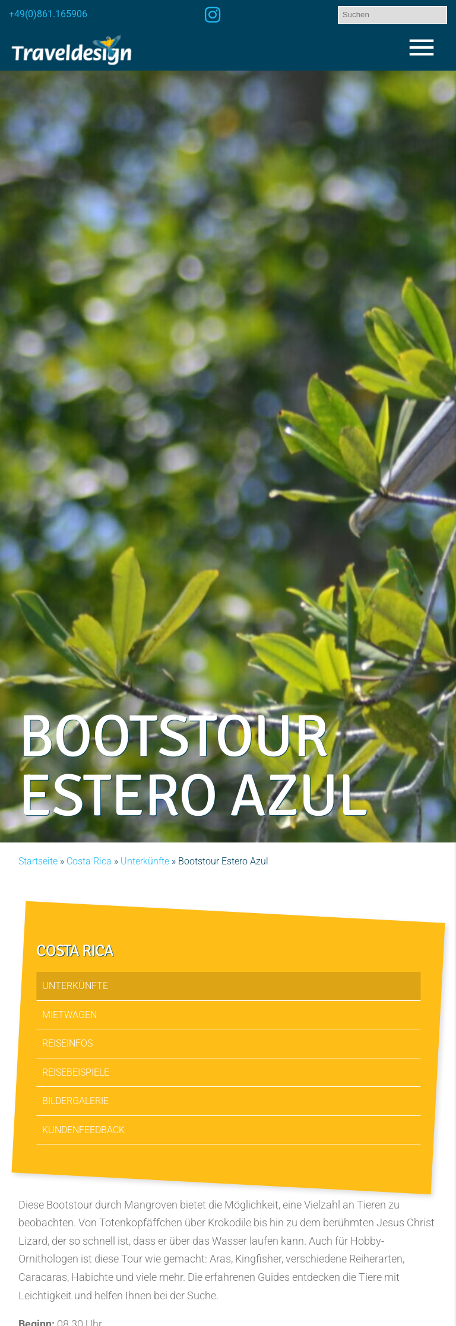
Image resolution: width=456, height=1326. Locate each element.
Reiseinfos (67, 1044)
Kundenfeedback (83, 1130)
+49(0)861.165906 (48, 14)
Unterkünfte (145, 861)
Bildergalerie (75, 1101)
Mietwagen (69, 1014)
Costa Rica (89, 861)
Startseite (38, 861)
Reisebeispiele (75, 1072)
